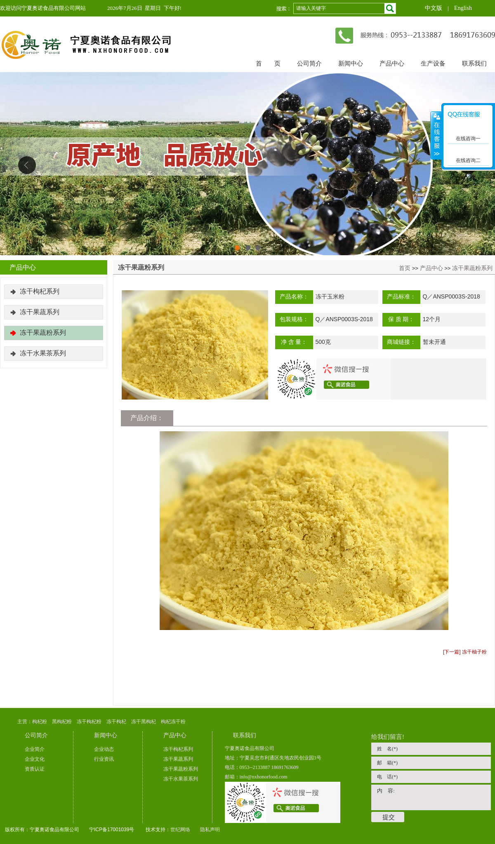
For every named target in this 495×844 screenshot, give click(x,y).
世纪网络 (180, 829)
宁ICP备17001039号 (111, 829)
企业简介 (35, 749)
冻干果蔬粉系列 (472, 268)
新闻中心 (350, 63)
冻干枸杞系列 (39, 291)
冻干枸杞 (116, 721)
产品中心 (392, 63)
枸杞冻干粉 (173, 721)
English (463, 8)
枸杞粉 (39, 721)
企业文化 (35, 759)
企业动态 (104, 749)
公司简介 (309, 63)
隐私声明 (210, 829)
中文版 (433, 8)
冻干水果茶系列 (43, 353)
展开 (436, 135)
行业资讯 (104, 759)
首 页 (268, 63)
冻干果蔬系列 (39, 311)
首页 (404, 268)
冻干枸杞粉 (89, 721)
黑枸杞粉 (62, 721)
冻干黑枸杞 (143, 721)
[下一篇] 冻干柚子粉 (465, 652)
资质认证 (35, 769)
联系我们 (474, 63)
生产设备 (433, 63)
